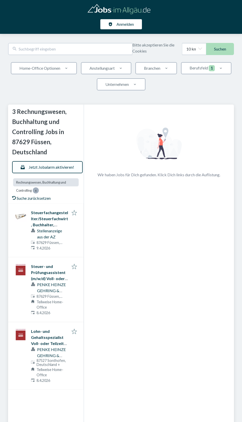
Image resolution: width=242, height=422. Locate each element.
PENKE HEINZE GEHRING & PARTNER (51, 290)
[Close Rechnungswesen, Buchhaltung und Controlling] (36, 190)
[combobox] (70, 49)
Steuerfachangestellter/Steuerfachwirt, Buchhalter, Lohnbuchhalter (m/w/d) (49, 224)
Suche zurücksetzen (31, 198)
